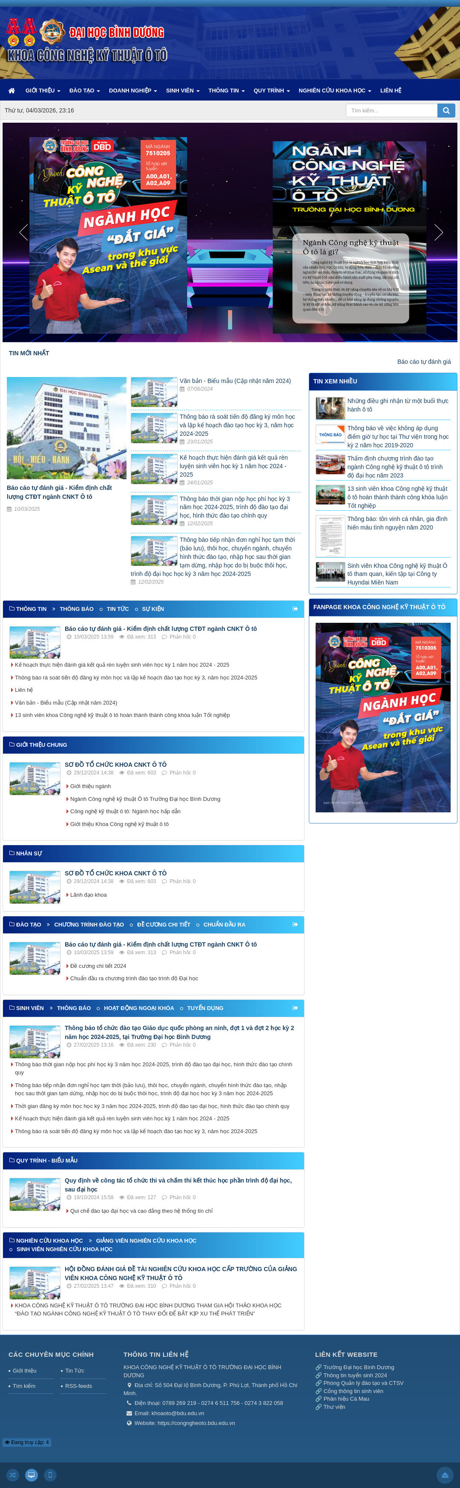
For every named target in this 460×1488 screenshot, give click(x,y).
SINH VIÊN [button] (183, 93)
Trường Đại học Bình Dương (358, 1367)
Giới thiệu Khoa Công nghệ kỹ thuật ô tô (119, 824)
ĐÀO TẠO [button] (84, 93)
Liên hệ (24, 690)
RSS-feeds (78, 1386)
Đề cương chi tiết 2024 (98, 966)
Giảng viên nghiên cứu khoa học (146, 1241)
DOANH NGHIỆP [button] (133, 93)
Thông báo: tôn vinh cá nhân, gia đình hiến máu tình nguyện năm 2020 (398, 523)
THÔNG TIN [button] (227, 93)
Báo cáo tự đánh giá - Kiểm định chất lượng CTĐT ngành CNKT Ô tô (161, 628)
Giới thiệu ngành (90, 786)
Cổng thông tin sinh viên (353, 1391)
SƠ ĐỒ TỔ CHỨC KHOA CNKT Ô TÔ (116, 764)
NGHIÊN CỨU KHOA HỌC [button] (335, 93)
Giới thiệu (24, 1370)
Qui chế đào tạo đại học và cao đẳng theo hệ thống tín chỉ (141, 1211)
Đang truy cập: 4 (27, 1442)
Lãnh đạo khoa (88, 895)
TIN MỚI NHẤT (29, 353)
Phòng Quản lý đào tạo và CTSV (364, 1383)
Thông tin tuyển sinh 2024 (355, 1375)
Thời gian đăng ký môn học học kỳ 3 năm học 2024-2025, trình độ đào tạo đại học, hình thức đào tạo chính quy (152, 1106)
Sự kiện (153, 609)
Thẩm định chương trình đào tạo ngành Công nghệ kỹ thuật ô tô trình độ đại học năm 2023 (395, 467)
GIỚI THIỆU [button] (43, 93)
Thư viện (334, 1407)
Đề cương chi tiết (163, 924)
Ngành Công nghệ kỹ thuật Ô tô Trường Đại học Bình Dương (145, 799)
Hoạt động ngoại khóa (139, 1008)
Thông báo (76, 609)
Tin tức (118, 609)
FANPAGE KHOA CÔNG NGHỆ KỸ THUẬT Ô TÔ (379, 607)
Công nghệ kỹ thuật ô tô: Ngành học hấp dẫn (125, 811)
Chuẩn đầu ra (224, 924)
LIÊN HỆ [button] (391, 90)
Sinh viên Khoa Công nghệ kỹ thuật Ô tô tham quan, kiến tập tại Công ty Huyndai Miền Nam (398, 574)
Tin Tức (74, 1370)
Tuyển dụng (205, 1008)
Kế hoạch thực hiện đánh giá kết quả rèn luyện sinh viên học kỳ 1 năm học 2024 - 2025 (234, 466)
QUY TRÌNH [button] (272, 93)
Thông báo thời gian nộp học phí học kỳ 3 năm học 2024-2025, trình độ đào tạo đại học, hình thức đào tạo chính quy (235, 507)
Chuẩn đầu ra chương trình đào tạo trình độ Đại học (134, 978)
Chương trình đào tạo (89, 924)
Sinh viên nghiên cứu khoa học (64, 1249)
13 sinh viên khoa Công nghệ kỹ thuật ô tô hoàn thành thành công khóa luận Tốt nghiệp (122, 715)
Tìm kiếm (24, 1386)
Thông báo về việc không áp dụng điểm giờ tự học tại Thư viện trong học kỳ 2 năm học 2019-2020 (398, 437)
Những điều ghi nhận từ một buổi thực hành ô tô (398, 405)
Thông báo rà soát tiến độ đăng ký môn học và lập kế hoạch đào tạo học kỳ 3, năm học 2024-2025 (237, 425)
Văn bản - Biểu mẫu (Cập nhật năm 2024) (235, 380)
